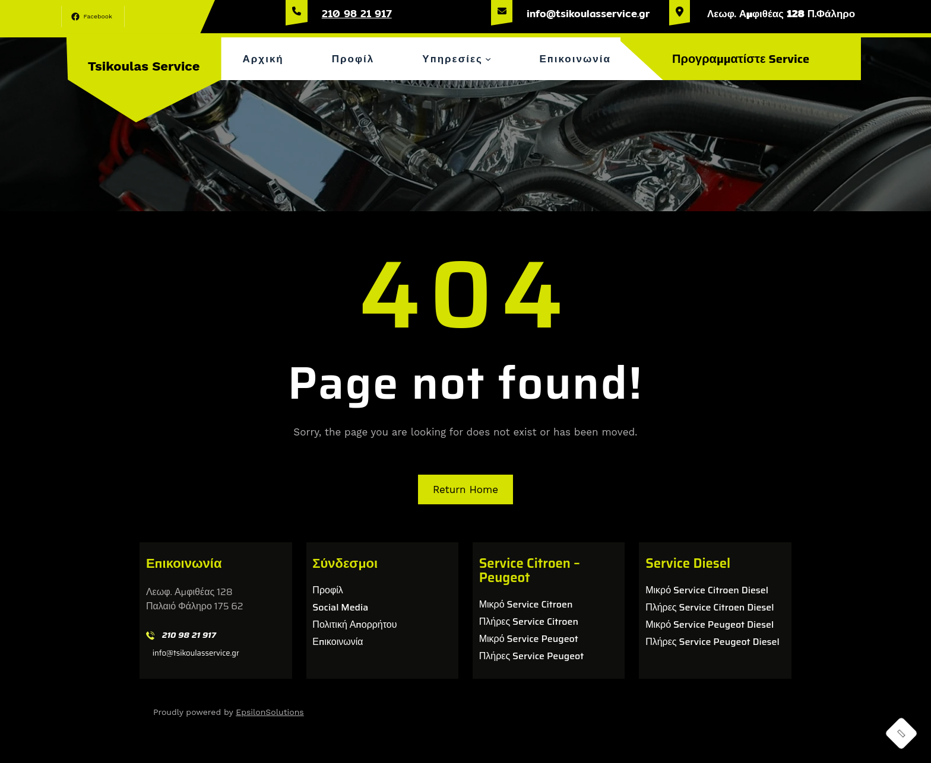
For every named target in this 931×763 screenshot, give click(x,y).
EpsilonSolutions (270, 712)
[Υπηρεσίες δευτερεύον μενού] (488, 59)
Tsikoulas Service (144, 66)
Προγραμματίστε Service (740, 58)
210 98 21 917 (357, 13)
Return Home (465, 489)
